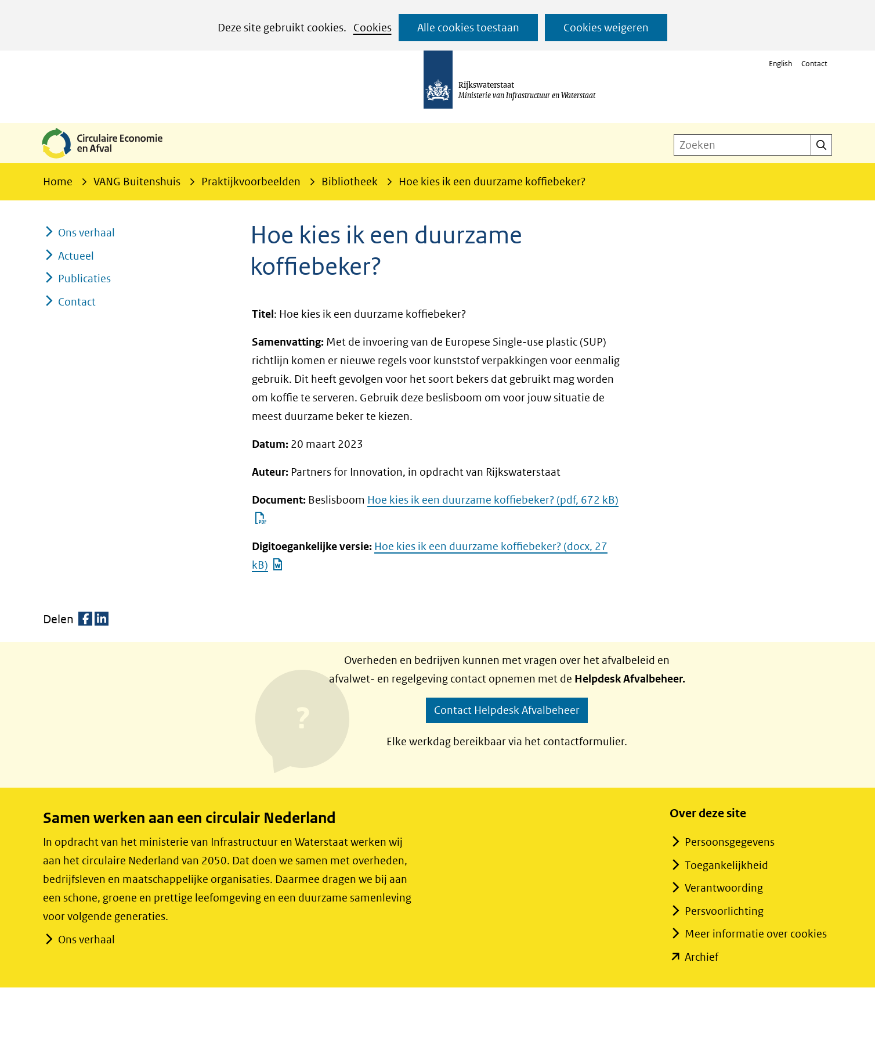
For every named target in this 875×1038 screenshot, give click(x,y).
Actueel (76, 256)
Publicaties (84, 278)
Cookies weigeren (606, 27)
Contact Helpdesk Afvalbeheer (507, 710)
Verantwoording (724, 888)
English (780, 64)
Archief (701, 957)
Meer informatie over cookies (756, 933)
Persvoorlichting (724, 911)
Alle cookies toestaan (468, 27)
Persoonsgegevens (730, 842)
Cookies (372, 27)
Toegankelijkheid (726, 865)
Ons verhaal (86, 232)
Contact (814, 64)
